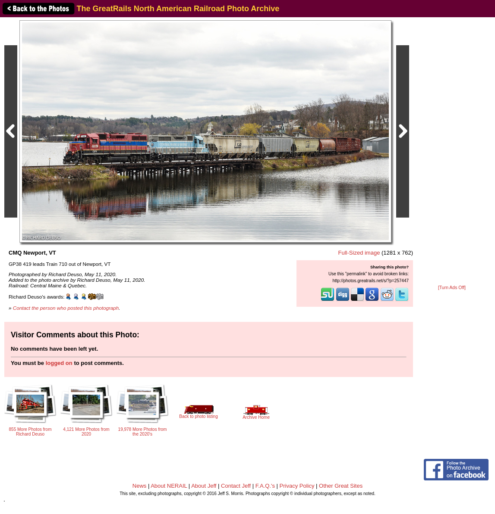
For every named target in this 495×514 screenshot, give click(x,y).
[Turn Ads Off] (452, 287)
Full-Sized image (359, 252)
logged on (59, 363)
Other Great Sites (341, 486)
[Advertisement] (451, 151)
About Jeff (203, 486)
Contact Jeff (236, 486)
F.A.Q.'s (265, 486)
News (139, 486)
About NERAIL (169, 486)
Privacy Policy (297, 486)
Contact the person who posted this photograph (66, 308)
